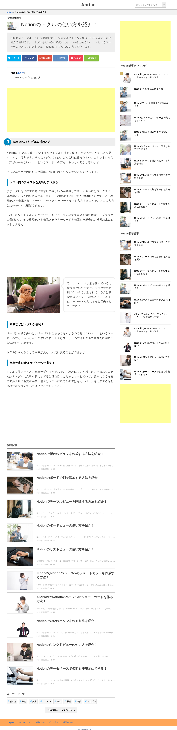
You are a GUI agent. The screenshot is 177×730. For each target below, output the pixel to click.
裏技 (78, 701)
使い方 (12, 701)
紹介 (57, 701)
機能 (67, 701)
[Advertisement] (61, 110)
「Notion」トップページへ (61, 710)
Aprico (88, 4)
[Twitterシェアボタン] (14, 58)
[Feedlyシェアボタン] (91, 58)
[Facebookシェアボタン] (29, 58)
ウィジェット (25, 722)
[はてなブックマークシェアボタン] (60, 58)
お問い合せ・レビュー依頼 (46, 722)
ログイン (45, 701)
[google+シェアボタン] (45, 58)
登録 (23, 701)
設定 (33, 701)
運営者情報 (68, 722)
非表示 (20, 73)
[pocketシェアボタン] (76, 58)
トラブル (90, 701)
